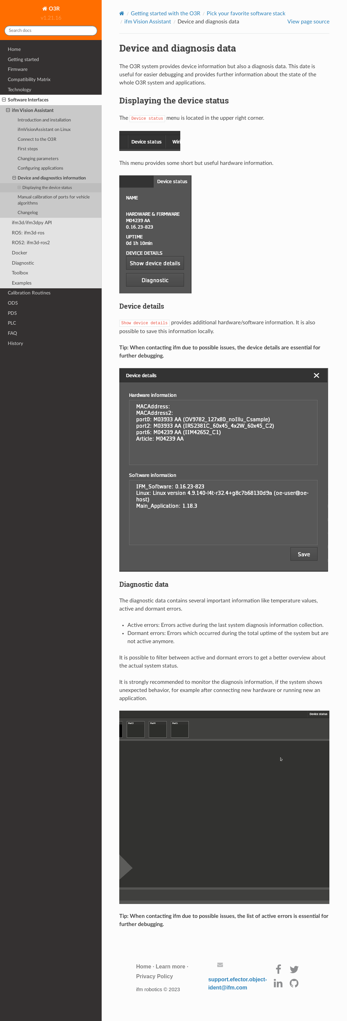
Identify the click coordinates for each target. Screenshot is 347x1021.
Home (14, 49)
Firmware (17, 69)
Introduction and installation (44, 120)
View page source (308, 21)
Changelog (28, 213)
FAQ (12, 333)
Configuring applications (40, 168)
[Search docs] (50, 31)
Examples (22, 283)
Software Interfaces (25, 100)
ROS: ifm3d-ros (28, 232)
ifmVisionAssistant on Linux (44, 130)
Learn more (170, 966)
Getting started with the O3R (165, 13)
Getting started (23, 59)
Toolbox (20, 272)
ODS (13, 303)
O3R (53, 9)
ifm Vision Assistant (30, 111)
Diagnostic (23, 263)
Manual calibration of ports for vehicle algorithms (54, 200)
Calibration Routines (29, 292)
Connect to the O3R (37, 139)
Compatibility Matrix (29, 79)
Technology (19, 89)
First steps (28, 149)
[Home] (121, 13)
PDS (12, 313)
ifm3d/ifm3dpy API (32, 222)
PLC (12, 323)
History (15, 343)
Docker (19, 252)
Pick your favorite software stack (246, 13)
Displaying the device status (45, 188)
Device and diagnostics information (49, 178)
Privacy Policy (154, 976)
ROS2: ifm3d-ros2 (31, 242)
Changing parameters (38, 159)
